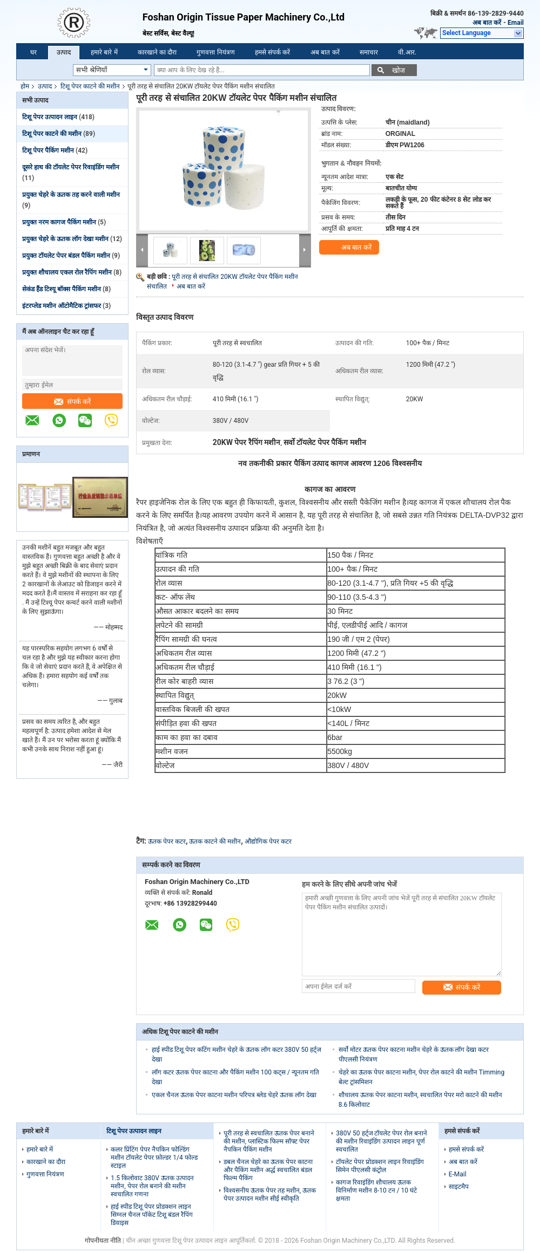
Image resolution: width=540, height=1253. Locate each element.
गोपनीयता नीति (103, 1240)
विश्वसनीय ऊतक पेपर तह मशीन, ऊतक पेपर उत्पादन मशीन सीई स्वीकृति (270, 1194)
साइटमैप (459, 1186)
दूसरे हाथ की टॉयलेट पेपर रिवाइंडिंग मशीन (70, 167)
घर (33, 52)
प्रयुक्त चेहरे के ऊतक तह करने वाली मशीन (71, 194)
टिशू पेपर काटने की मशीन (90, 86)
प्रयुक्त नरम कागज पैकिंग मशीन (59, 222)
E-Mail (458, 1174)
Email (516, 22)
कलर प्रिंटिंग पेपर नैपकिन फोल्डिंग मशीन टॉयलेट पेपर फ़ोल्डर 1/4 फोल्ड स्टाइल (154, 1157)
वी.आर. (407, 52)
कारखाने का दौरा (157, 52)
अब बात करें (487, 22)
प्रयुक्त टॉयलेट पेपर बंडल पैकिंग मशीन (66, 255)
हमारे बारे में (104, 52)
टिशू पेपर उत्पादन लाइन (49, 117)
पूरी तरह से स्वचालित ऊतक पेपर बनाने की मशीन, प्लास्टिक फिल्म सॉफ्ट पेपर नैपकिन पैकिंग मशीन (269, 1141)
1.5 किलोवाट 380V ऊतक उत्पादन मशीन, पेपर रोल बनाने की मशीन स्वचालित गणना (152, 1186)
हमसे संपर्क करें (273, 52)
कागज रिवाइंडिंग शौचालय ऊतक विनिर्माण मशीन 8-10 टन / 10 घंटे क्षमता (376, 1190)
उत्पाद (64, 52)
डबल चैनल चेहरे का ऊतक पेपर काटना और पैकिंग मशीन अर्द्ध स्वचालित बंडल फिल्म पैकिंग (268, 1170)
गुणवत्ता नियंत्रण (215, 52)
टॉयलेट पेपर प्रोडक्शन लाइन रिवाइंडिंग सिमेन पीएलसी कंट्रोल (380, 1166)
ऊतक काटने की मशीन (215, 841)
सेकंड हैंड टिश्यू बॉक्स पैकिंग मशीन (61, 289)
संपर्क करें (72, 402)
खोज (398, 70)
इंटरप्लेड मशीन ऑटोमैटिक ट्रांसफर (61, 306)
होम (25, 86)
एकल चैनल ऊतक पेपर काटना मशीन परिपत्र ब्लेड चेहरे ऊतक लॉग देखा (234, 1095)
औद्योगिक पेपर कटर (268, 841)
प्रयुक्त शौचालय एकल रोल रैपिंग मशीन (67, 272)
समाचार (369, 52)
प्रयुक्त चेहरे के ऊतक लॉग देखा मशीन (65, 239)
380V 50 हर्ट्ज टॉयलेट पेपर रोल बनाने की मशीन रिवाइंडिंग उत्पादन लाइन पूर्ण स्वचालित (381, 1141)
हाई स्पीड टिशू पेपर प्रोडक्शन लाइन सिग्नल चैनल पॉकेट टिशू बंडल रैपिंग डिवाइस (152, 1215)
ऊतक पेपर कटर (167, 841)
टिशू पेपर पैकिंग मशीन (48, 150)
